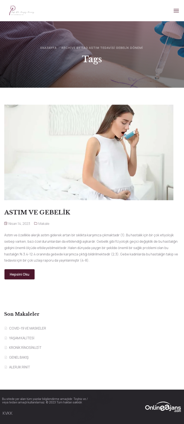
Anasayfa (48, 48)
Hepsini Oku (19, 274)
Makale (43, 223)
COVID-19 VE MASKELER (27, 328)
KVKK (8, 413)
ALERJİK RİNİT (19, 367)
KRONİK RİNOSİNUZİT (25, 347)
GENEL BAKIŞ (19, 357)
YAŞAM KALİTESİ (21, 338)
